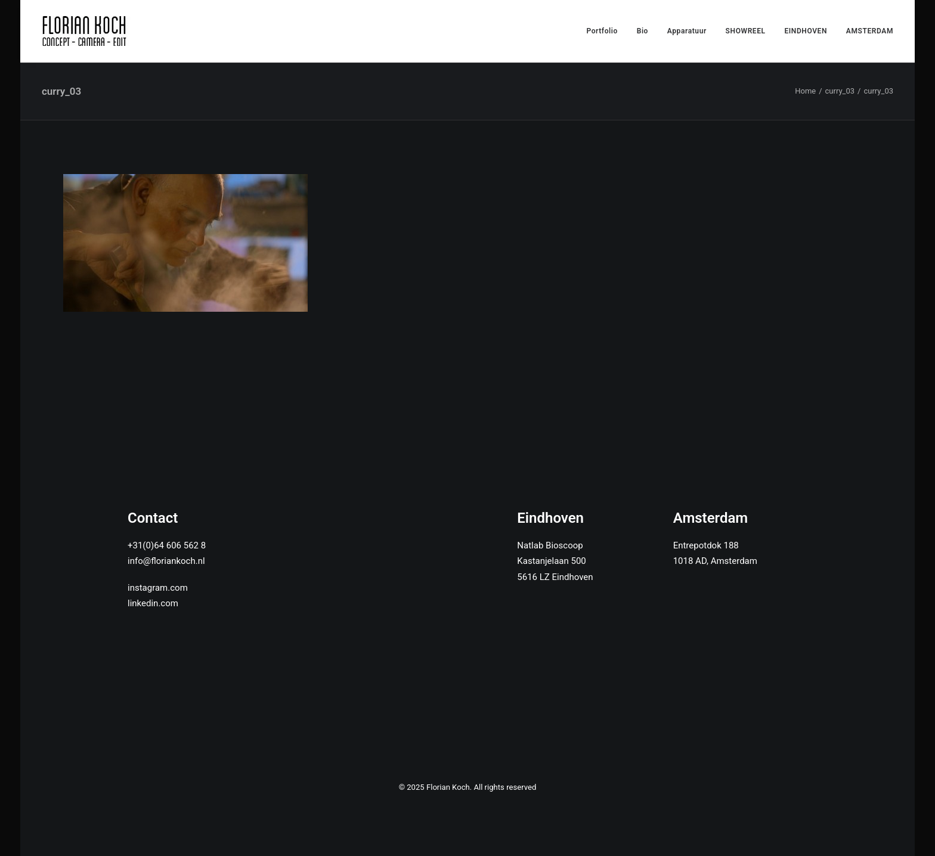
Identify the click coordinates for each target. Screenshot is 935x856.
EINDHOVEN (805, 31)
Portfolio (602, 31)
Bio (642, 31)
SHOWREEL (746, 31)
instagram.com (158, 587)
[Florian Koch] (86, 31)
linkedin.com (153, 603)
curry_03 (840, 90)
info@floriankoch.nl (166, 561)
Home (805, 90)
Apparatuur (687, 31)
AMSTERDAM (869, 31)
